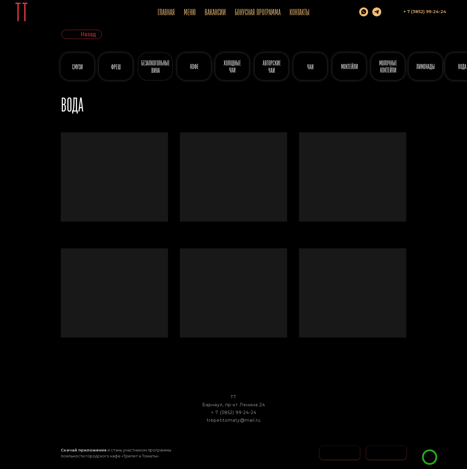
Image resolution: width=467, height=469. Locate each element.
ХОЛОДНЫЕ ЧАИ (232, 66)
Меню (190, 12)
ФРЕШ (116, 67)
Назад (88, 34)
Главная (166, 12)
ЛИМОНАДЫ (425, 66)
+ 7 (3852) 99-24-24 (233, 412)
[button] (449, 447)
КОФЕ (194, 66)
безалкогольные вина (155, 66)
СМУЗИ (77, 67)
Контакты (299, 12)
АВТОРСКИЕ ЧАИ (272, 66)
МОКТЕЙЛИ (349, 66)
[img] (429, 457)
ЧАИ (310, 67)
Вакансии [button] (215, 12)
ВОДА (462, 66)
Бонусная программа (258, 12)
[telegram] (376, 11)
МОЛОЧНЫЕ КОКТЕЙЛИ (388, 66)
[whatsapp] (363, 11)
